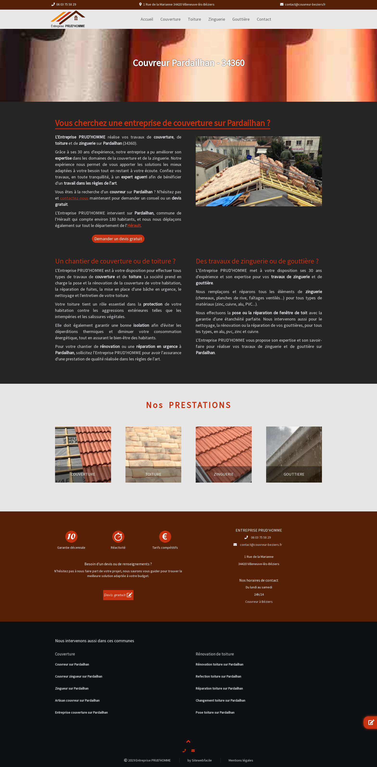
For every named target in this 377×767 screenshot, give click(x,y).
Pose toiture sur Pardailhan (215, 712)
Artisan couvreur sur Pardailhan (77, 700)
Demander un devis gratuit (118, 238)
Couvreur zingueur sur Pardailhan (78, 676)
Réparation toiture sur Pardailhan (219, 688)
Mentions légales (241, 760)
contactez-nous (74, 198)
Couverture (65, 654)
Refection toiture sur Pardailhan (218, 676)
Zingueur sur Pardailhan (71, 688)
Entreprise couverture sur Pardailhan (81, 712)
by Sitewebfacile (200, 760)
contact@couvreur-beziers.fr (304, 4)
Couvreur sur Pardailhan (72, 664)
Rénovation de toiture (215, 654)
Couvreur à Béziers (259, 601)
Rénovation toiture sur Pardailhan (219, 664)
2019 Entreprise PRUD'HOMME (147, 760)
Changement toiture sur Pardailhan (220, 700)
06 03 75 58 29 (66, 4)
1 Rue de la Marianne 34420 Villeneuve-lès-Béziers (178, 4)
